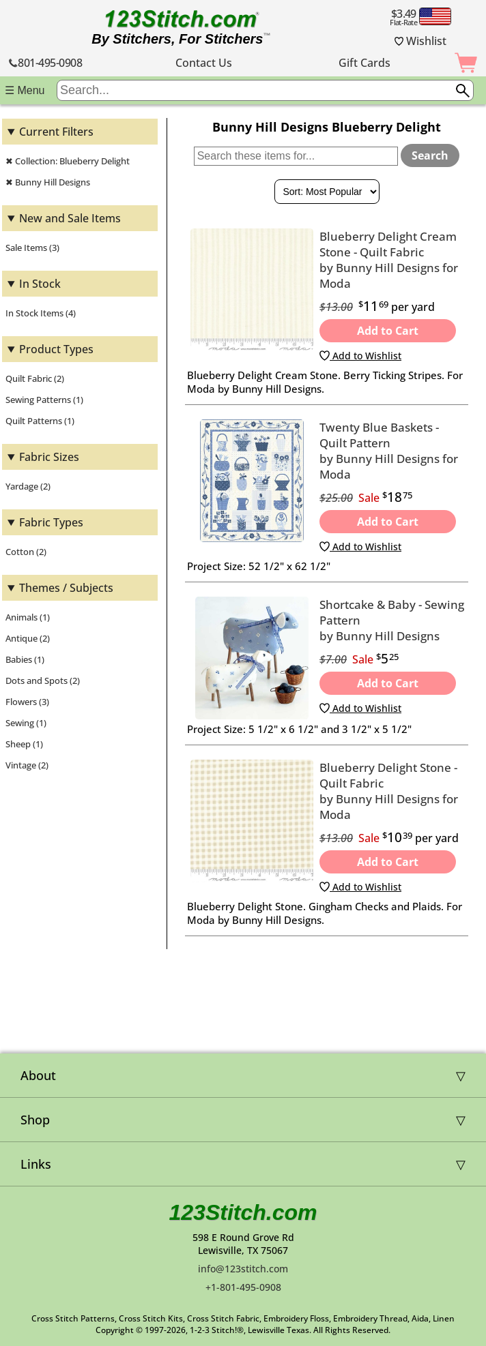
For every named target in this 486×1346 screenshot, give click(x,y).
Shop (35, 1119)
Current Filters (56, 131)
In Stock (40, 283)
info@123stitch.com (243, 1268)
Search (430, 155)
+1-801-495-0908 (243, 1287)
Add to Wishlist (360, 355)
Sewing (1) (25, 723)
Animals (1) (27, 617)
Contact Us (203, 62)
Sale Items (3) (32, 247)
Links (35, 1164)
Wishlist (420, 40)
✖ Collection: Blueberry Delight (67, 161)
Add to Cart (387, 330)
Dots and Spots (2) (42, 680)
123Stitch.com (243, 1212)
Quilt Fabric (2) (34, 378)
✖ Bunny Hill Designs (47, 182)
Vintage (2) (26, 765)
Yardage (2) (28, 486)
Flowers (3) (27, 702)
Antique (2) (27, 638)
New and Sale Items (70, 218)
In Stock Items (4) (40, 313)
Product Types (56, 349)
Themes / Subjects (66, 587)
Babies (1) (24, 659)
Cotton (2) (25, 551)
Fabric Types (51, 522)
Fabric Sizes (49, 456)
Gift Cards (364, 62)
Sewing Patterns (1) (44, 399)
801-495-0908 (45, 62)
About (38, 1075)
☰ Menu (24, 90)
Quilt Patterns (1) (39, 421)
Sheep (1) (24, 744)
